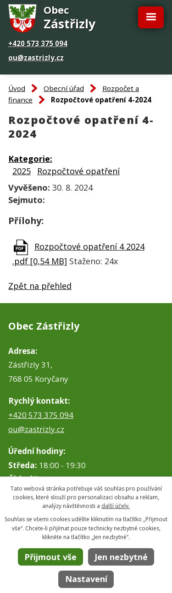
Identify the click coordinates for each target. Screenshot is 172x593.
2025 (21, 171)
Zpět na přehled (40, 285)
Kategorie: (30, 158)
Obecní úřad (64, 88)
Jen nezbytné (121, 556)
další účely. (115, 506)
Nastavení (86, 578)
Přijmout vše (50, 556)
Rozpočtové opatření (78, 171)
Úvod (16, 88)
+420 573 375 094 (37, 43)
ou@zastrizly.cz (36, 57)
